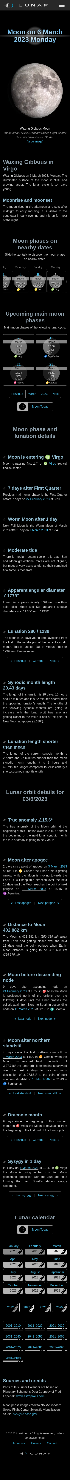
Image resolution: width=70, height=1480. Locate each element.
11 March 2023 (25, 1009)
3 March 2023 (57, 866)
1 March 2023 (12, 1056)
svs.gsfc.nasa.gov (25, 1414)
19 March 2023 (34, 889)
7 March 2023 (38, 530)
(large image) (35, 141)
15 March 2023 (42, 1079)
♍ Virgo (50, 463)
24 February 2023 (15, 991)
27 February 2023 (38, 499)
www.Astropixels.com (30, 1396)
